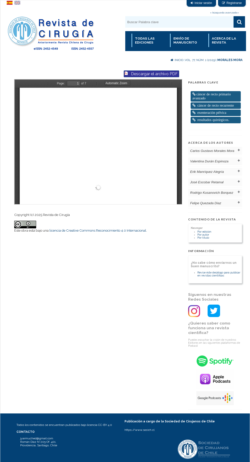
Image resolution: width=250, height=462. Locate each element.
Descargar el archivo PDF (154, 73)
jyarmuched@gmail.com (36, 438)
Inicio (176, 60)
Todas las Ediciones (145, 40)
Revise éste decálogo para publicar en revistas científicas (218, 274)
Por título (203, 237)
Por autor (203, 234)
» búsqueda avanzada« (224, 12)
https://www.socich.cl (139, 430)
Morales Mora (230, 60)
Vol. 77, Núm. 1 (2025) (200, 60)
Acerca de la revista (224, 40)
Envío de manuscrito (185, 40)
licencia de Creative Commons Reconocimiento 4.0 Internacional (97, 230)
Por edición (204, 231)
